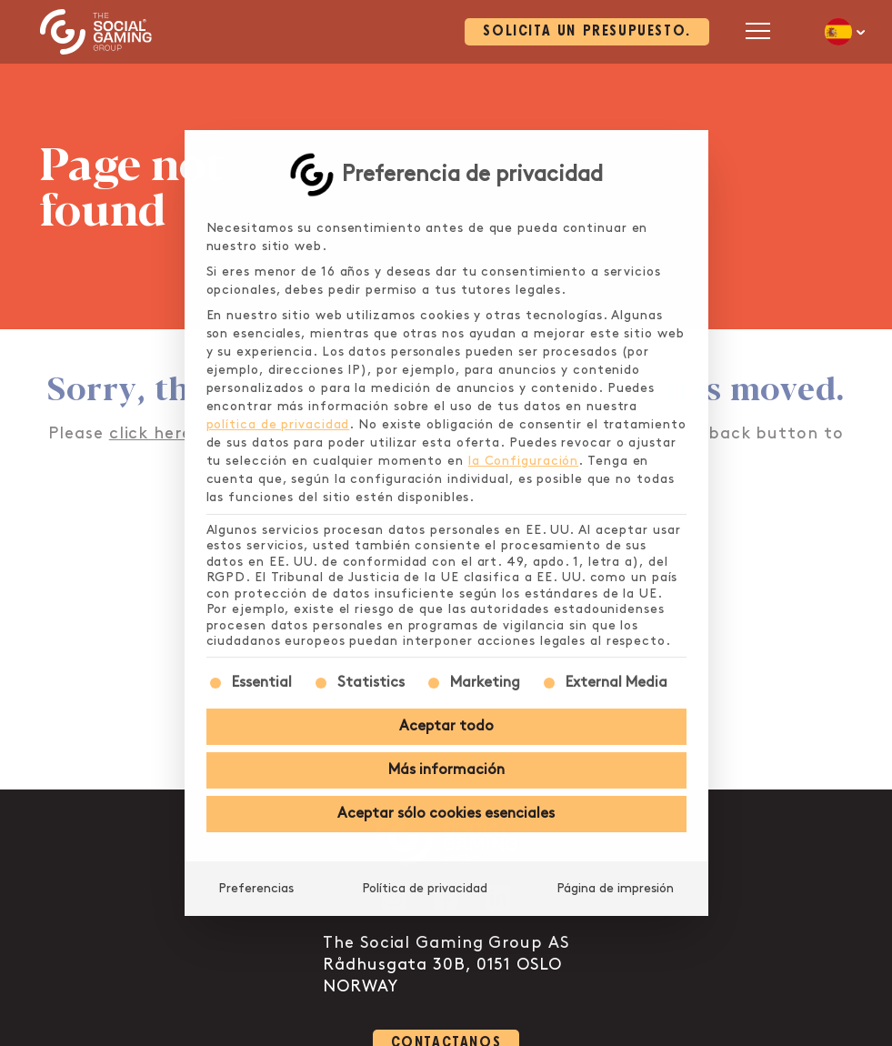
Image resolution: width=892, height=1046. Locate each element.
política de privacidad (278, 424)
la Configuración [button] (523, 461)
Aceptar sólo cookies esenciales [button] (446, 813)
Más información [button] (446, 770)
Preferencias (256, 888)
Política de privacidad (424, 888)
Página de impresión (615, 888)
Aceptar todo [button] (446, 726)
